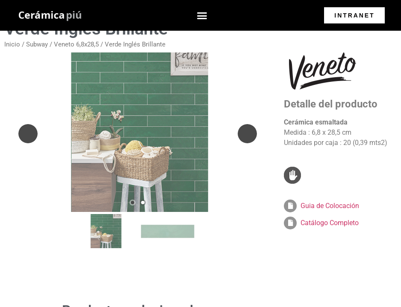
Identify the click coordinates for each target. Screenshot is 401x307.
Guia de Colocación (330, 206)
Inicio (12, 44)
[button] (202, 15)
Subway (37, 44)
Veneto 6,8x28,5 (76, 44)
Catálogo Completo (330, 223)
